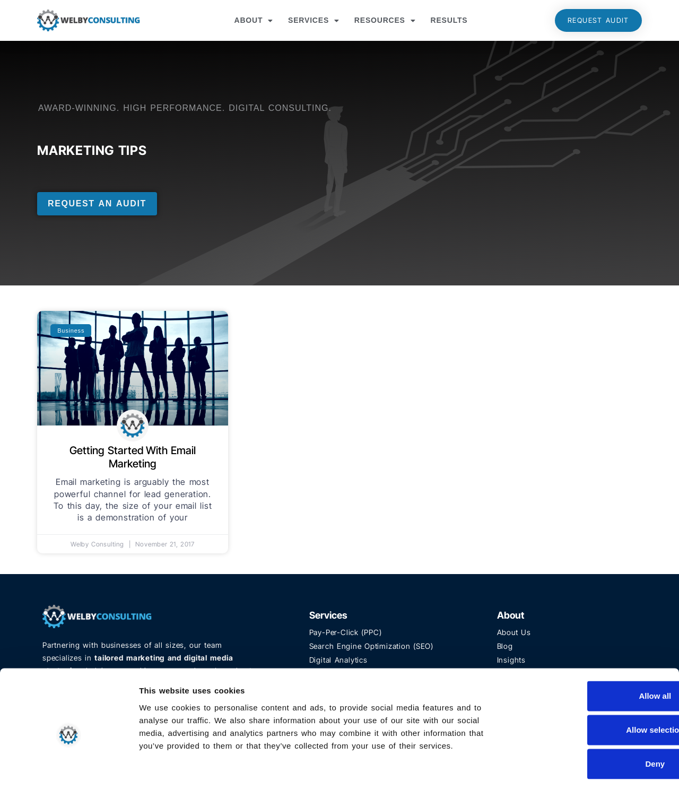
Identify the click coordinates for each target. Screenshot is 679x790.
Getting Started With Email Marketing (132, 457)
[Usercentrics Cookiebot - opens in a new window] (68, 769)
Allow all (590, 652)
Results (449, 20)
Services (314, 21)
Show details (557, 769)
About (253, 21)
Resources (385, 21)
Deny (590, 720)
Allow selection (590, 686)
